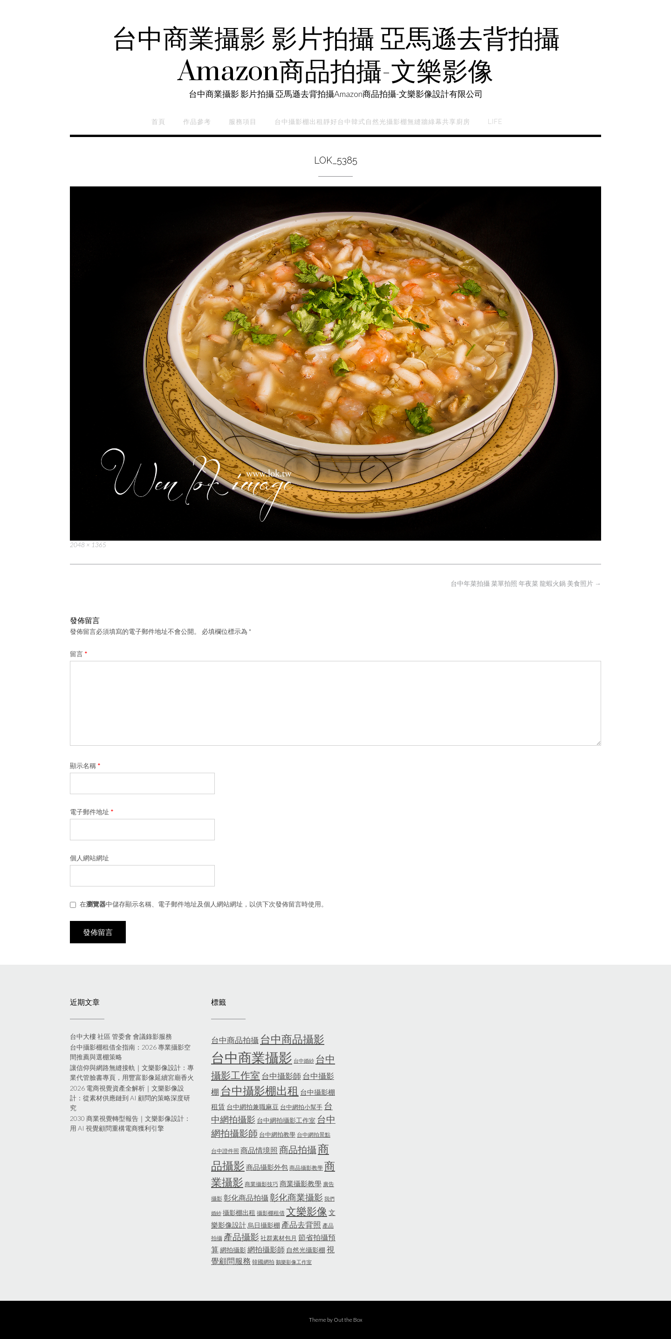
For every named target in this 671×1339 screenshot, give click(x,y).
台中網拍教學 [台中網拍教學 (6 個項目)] (277, 1134)
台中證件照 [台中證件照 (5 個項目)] (225, 1150)
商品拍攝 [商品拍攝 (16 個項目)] (297, 1149)
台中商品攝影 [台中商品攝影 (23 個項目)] (292, 1039)
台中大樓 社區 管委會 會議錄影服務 (121, 1036)
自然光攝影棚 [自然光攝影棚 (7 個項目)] (305, 1250)
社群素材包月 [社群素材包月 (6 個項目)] (278, 1238)
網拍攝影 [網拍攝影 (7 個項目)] (233, 1250)
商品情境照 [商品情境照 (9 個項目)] (259, 1150)
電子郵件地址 (92, 812)
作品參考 (197, 121)
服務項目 (243, 121)
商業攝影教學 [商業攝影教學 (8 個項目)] (301, 1183)
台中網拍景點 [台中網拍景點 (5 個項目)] (313, 1134)
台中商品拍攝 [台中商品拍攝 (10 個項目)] (235, 1040)
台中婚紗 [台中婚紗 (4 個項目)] (304, 1060)
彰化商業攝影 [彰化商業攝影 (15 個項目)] (296, 1197)
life (495, 121)
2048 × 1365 (88, 545)
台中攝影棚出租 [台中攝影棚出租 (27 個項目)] (259, 1090)
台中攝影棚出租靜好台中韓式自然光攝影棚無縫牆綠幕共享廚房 (372, 121)
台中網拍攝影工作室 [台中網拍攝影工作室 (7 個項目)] (286, 1120)
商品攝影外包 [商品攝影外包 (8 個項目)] (267, 1167)
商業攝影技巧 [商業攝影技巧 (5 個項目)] (261, 1184)
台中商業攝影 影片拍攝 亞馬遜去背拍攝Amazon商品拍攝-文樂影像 (336, 56)
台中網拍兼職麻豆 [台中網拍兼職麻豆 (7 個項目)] (252, 1107)
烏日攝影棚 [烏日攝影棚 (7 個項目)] (263, 1225)
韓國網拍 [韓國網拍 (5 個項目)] (263, 1261)
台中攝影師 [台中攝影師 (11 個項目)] (281, 1076)
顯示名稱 (85, 765)
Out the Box (348, 1319)
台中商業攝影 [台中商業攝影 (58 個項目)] (251, 1057)
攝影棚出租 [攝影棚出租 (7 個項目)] (239, 1212)
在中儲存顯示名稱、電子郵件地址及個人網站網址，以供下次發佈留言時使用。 (204, 904)
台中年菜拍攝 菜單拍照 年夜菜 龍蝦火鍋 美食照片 (526, 583)
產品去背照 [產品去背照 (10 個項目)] (301, 1224)
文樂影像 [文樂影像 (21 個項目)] (306, 1211)
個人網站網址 (89, 858)
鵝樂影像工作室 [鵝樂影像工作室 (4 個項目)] (294, 1262)
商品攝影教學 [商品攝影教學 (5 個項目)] (306, 1167)
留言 (79, 654)
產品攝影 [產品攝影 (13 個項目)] (241, 1237)
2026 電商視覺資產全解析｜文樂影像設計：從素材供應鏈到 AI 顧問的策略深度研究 (130, 1098)
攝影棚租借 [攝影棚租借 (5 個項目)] (271, 1212)
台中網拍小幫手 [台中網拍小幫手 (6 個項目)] (301, 1107)
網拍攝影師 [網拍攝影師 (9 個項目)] (266, 1249)
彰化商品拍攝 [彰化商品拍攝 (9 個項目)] (246, 1197)
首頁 (158, 121)
